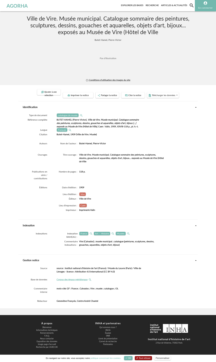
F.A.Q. (46, 332)
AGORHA (17, 5)
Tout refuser (143, 358)
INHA (107, 326)
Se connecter (205, 7)
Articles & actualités (174, 4)
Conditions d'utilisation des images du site (108, 80)
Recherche (153, 4)
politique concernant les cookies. (106, 358)
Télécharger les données (172, 92)
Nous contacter (47, 335)
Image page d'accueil (47, 341)
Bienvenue (46, 324)
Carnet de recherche (108, 338)
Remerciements (47, 329)
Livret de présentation (107, 335)
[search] (191, 5)
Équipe (108, 329)
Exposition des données (47, 338)
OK (128, 358)
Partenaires (108, 341)
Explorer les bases (133, 4)
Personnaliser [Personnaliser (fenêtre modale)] (162, 358)
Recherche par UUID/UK (47, 343)
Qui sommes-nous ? (108, 324)
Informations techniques (47, 326)
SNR (108, 332)
